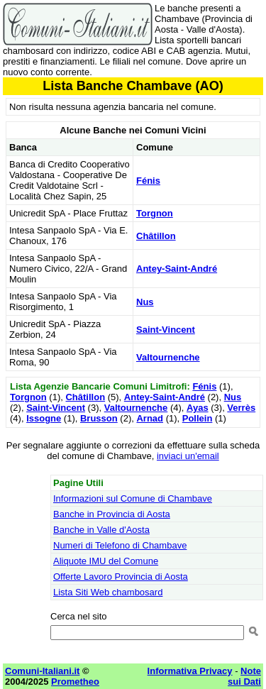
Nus (145, 302)
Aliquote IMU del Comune (105, 561)
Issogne (43, 418)
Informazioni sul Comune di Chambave (132, 498)
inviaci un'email (188, 456)
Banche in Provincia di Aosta (111, 514)
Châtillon (156, 236)
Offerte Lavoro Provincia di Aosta (120, 576)
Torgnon (154, 213)
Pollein (197, 418)
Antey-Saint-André (176, 268)
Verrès (241, 407)
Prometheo (75, 681)
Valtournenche (168, 357)
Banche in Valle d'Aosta (101, 529)
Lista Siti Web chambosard (107, 592)
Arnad (149, 418)
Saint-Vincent (165, 329)
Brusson (99, 418)
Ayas (198, 407)
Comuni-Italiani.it (42, 671)
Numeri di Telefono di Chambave (120, 545)
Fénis (148, 180)
